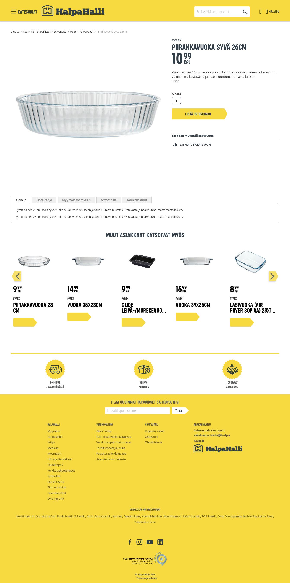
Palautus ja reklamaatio (111, 453)
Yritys (51, 442)
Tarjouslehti (55, 437)
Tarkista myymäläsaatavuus (193, 136)
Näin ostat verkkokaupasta (113, 437)
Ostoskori (151, 437)
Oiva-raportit (56, 499)
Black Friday (104, 431)
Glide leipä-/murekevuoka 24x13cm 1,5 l (145, 310)
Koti (25, 31)
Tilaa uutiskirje (57, 487)
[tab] (21, 200)
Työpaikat (54, 476)
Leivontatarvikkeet (65, 31)
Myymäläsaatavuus (76, 200)
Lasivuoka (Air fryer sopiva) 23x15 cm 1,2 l (252, 310)
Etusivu (15, 31)
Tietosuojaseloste (146, 578)
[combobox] (222, 11)
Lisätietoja (44, 200)
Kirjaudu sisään (154, 431)
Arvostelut (108, 200)
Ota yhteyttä (56, 482)
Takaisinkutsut (57, 493)
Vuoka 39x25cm (193, 304)
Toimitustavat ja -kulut (110, 448)
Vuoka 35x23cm (84, 304)
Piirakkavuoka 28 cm (33, 307)
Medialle (53, 448)
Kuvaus (20, 200)
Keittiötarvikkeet (41, 31)
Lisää (175, 81)
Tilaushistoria (153, 442)
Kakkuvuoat (86, 31)
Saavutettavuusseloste (111, 459)
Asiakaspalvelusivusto (209, 430)
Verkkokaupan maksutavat (113, 442)
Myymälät (54, 431)
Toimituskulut (137, 200)
